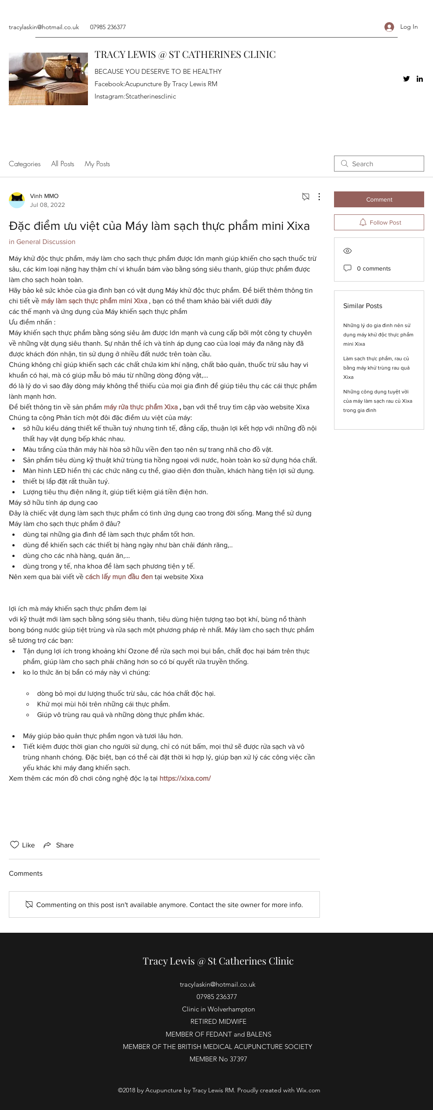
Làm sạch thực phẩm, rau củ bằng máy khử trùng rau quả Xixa (376, 367)
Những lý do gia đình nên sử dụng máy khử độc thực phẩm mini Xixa (378, 334)
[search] (379, 164)
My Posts (97, 163)
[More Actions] (314, 196)
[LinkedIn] (419, 78)
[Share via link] (58, 844)
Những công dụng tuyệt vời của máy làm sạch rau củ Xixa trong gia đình (377, 401)
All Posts (62, 163)
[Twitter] (406, 78)
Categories (25, 163)
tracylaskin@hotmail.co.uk (44, 27)
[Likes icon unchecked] (14, 844)
